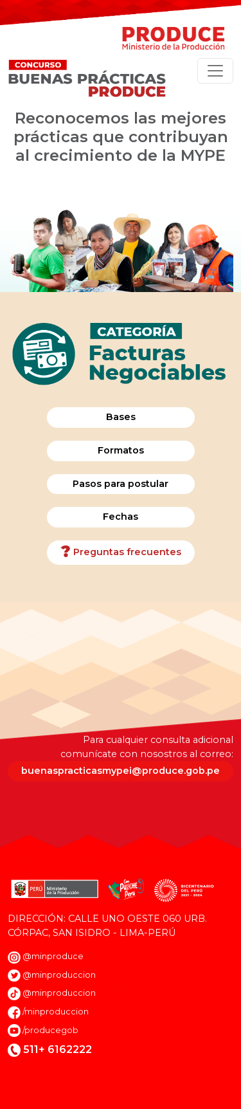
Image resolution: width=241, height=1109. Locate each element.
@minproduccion (59, 975)
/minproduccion (55, 1011)
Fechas (120, 516)
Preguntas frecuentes (120, 553)
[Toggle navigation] (215, 71)
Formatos (121, 450)
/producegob (50, 1030)
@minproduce (53, 956)
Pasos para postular (120, 484)
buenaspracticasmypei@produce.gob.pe (120, 770)
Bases (121, 417)
